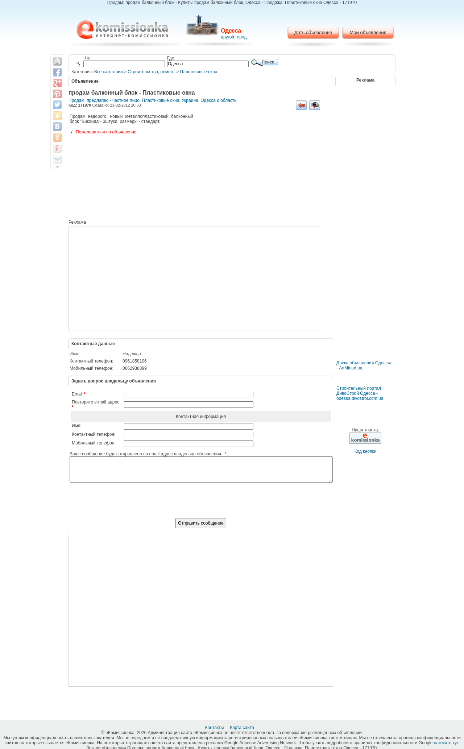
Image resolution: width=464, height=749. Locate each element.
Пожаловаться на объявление (106, 132)
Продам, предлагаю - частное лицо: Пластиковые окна (124, 100)
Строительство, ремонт (151, 71)
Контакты (215, 727)
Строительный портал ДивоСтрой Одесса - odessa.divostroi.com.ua (359, 393)
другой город (233, 37)
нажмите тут (446, 742)
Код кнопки (366, 451)
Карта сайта (242, 727)
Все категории (108, 71)
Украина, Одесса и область (209, 100)
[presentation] (201, 504)
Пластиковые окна (199, 71)
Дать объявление (313, 32)
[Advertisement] (262, 168)
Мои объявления (367, 32)
